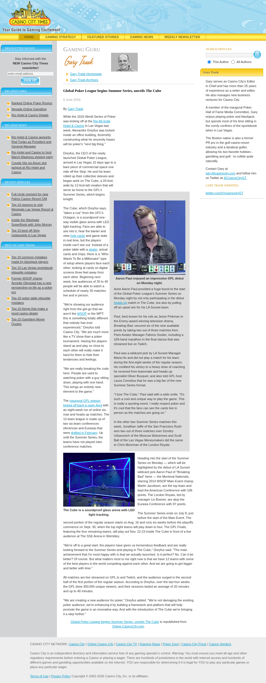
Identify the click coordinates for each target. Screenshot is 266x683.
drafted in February (84, 432)
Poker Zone (170, 644)
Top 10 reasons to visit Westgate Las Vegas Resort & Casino (32, 209)
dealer (93, 249)
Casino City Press (193, 644)
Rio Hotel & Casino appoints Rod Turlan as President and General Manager (31, 141)
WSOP (82, 313)
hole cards (77, 235)
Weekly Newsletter (182, 37)
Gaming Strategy (60, 37)
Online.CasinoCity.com (128, 626)
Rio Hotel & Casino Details (30, 115)
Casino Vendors (220, 644)
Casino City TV (126, 644)
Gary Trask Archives (84, 80)
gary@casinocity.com (220, 173)
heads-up (120, 302)
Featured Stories (103, 37)
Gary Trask (75, 109)
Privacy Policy (61, 676)
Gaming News (141, 37)
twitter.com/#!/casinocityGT (224, 193)
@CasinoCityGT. (235, 178)
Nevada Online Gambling (29, 109)
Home (29, 37)
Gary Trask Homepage (86, 74)
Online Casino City (101, 644)
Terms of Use (39, 676)
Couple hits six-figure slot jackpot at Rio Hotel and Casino (29, 167)
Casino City (77, 644)
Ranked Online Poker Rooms (31, 103)
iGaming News (150, 644)
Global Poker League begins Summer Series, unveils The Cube (115, 621)
